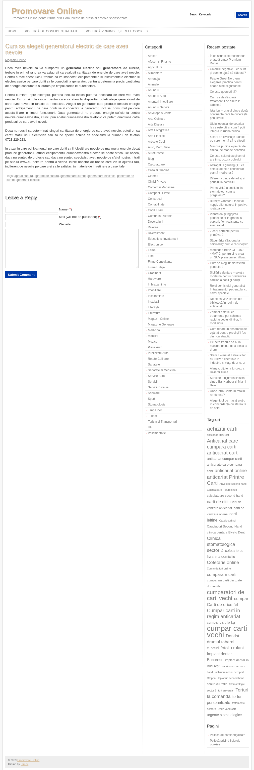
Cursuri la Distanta (160, 216)
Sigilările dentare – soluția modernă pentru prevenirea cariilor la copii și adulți (228, 276)
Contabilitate (156, 204)
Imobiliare (154, 290)
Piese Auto (155, 347)
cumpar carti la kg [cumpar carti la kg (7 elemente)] (221, 622)
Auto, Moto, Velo (159, 147)
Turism (152, 416)
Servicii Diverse (158, 387)
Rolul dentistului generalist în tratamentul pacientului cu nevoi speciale (228, 289)
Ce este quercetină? (223, 91)
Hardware (154, 279)
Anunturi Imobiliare (160, 101)
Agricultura (155, 67)
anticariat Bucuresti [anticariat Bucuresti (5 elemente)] (218, 434)
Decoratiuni (155, 221)
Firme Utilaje (156, 267)
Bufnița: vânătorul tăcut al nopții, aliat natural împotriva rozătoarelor (228, 204)
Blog (151, 159)
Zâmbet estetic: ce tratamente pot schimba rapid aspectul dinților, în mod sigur (226, 317)
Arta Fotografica (158, 130)
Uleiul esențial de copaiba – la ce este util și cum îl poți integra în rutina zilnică (228, 127)
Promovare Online (46, 11)
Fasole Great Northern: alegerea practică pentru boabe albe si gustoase (226, 82)
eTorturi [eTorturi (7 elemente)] (213, 648)
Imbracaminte (157, 284)
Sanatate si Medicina (162, 370)
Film (151, 256)
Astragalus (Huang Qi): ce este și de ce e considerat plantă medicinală (227, 168)
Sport (151, 399)
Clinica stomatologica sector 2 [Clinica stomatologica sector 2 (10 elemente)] (221, 544)
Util (150, 427)
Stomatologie (156, 404)
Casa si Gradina (158, 170)
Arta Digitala (156, 124)
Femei (152, 250)
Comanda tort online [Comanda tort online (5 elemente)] (219, 568)
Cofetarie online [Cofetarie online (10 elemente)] (223, 562)
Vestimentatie (157, 433)
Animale (153, 84)
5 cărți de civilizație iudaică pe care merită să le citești (227, 138)
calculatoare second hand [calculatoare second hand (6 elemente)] (225, 495)
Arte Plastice (156, 136)
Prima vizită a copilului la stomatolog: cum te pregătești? (226, 191)
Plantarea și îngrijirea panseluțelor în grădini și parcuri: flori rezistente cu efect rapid (226, 219)
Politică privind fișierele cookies (117, 31)
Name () (65, 209)
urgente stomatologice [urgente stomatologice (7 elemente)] (224, 715)
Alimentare (155, 73)
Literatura (154, 313)
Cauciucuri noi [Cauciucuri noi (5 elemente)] (227, 520)
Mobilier (153, 336)
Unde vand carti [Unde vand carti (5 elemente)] (227, 708)
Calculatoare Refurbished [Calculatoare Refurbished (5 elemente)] (222, 489)
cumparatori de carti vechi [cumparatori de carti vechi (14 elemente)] (225, 595)
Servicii (153, 381)
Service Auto (156, 376)
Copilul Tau (155, 210)
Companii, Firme (159, 193)
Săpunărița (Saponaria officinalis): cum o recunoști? (229, 242)
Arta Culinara (156, 119)
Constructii (155, 199)
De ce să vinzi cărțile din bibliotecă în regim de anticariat (226, 302)
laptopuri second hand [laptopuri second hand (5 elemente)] (231, 678)
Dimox (24, 764)
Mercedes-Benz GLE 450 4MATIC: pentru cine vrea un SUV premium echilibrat (228, 253)
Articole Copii (157, 141)
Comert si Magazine (161, 187)
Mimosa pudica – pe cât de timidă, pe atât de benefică (228, 148)
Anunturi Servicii (159, 107)
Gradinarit (154, 273)
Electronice (155, 244)
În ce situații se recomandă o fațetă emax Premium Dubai (228, 59)
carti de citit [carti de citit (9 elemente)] (218, 501)
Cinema (153, 176)
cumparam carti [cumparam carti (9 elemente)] (221, 574)
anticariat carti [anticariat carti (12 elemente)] (223, 452)
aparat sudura (23, 176)
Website (65, 224)
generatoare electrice (101, 176)
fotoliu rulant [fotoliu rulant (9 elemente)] (232, 647)
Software (154, 393)
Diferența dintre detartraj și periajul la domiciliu (227, 180)
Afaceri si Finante (159, 61)
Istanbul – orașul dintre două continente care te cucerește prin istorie (229, 114)
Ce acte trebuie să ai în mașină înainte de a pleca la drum (228, 345)
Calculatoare (156, 164)
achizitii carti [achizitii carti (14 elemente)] (222, 429)
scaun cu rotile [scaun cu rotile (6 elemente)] (217, 684)
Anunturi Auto (157, 96)
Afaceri (152, 56)
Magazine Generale (161, 324)
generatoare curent (73, 176)
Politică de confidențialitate (51, 31)
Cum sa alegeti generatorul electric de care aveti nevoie (66, 49)
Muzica (152, 341)
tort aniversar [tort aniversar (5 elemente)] (226, 690)
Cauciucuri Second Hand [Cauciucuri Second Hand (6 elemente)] (224, 526)
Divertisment (156, 233)
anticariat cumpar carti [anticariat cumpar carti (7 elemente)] (224, 459)
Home (12, 31)
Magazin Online (15, 60)
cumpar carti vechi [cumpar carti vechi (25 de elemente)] (227, 631)
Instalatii (153, 301)
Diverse (153, 227)
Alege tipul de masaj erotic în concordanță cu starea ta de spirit (228, 404)
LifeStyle (153, 307)
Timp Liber (155, 410)
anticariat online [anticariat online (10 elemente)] (231, 470)
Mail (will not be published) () (80, 217)
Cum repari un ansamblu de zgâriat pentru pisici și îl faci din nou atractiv (228, 332)
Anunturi (153, 90)
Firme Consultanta (160, 261)
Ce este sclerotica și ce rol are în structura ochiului (227, 157)
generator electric (28, 180)
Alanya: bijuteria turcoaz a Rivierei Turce (227, 370)
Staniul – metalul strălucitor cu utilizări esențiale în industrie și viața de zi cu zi (228, 359)
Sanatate (154, 364)
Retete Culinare (158, 359)
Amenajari (154, 79)
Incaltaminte (156, 296)
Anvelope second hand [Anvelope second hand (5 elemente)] (233, 483)
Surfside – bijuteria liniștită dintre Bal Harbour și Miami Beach (228, 381)
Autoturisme (156, 153)
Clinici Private (157, 181)
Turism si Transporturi (162, 421)
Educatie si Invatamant (163, 239)
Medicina (154, 330)
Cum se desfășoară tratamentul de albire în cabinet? (225, 101)
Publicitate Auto (158, 353)
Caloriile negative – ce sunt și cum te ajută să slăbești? (228, 71)
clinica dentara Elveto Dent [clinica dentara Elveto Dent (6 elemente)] (226, 532)
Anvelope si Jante (160, 113)
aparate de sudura (47, 176)
